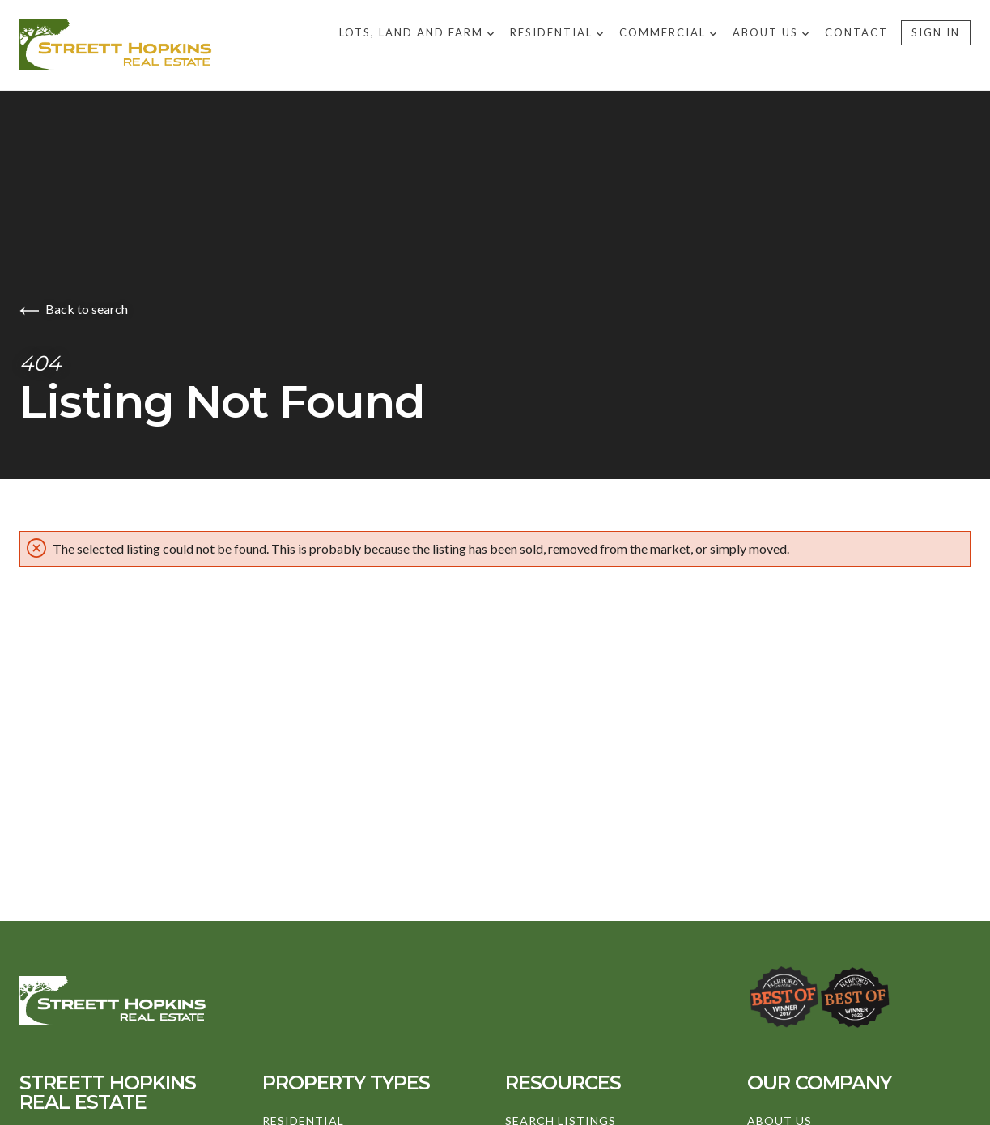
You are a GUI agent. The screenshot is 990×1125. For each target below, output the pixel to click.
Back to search (73, 308)
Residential (556, 32)
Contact (856, 32)
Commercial (667, 32)
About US (771, 32)
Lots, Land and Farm (416, 32)
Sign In (935, 32)
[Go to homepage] (179, 44)
